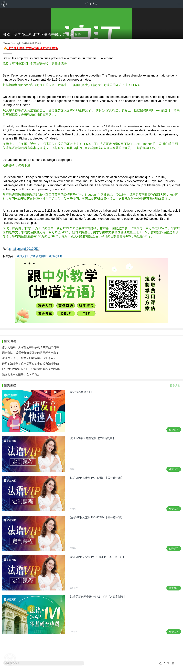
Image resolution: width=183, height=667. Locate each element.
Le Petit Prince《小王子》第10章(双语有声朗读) (31, 369)
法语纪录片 (55, 256)
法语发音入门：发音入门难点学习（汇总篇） (29, 358)
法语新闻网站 (38, 256)
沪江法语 (91, 4)
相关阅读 (10, 341)
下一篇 (170, 663)
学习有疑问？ (12, 663)
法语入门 (22, 256)
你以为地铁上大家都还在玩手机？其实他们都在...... (32, 347)
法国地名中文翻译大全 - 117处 (20, 374)
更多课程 (175, 385)
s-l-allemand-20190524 (24, 248)
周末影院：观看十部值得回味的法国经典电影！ (30, 352)
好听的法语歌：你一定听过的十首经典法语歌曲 (30, 363)
